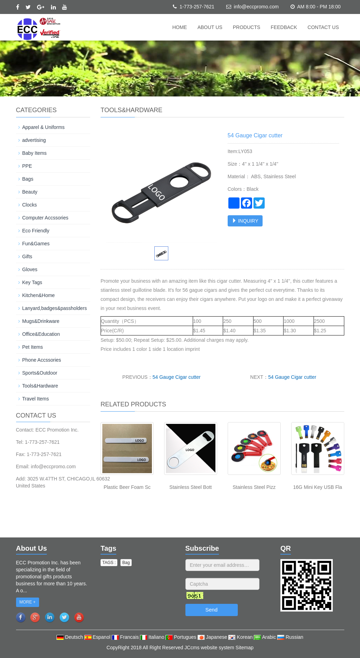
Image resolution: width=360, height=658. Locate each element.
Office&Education (41, 334)
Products (246, 27)
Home (179, 27)
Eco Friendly (36, 230)
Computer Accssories (45, 217)
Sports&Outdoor (39, 373)
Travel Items (35, 399)
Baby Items (34, 153)
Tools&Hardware (40, 386)
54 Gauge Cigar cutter (177, 377)
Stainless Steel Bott (190, 487)
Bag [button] (126, 562)
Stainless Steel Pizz (254, 487)
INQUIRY (245, 221)
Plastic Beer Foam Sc (127, 487)
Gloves (30, 269)
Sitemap (245, 647)
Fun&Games (36, 243)
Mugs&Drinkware (41, 321)
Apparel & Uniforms (43, 127)
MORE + (28, 602)
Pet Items (32, 347)
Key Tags (32, 282)
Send (211, 610)
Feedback (284, 27)
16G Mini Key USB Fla (317, 487)
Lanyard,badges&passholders (54, 308)
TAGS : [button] (109, 562)
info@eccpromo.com (256, 6)
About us (209, 27)
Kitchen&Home (38, 295)
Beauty (30, 192)
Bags (28, 179)
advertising (34, 140)
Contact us (323, 27)
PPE (27, 166)
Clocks (29, 205)
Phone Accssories (41, 360)
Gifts (27, 256)
